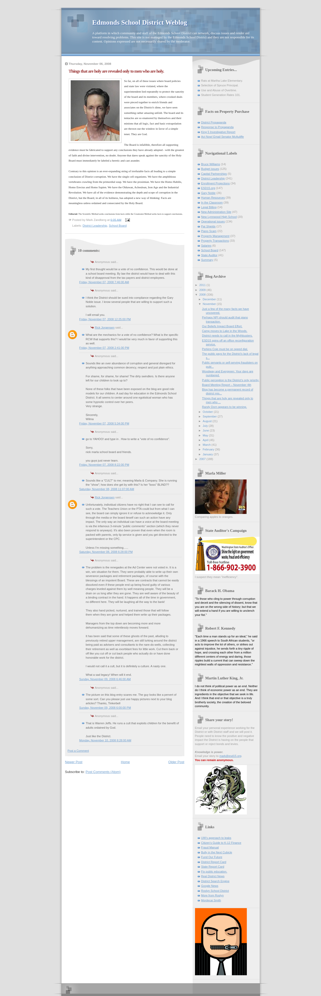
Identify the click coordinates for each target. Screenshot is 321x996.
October (208, 411)
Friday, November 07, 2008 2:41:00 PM (104, 347)
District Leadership (95, 225)
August (207, 421)
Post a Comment (78, 750)
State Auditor (209, 255)
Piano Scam (209, 231)
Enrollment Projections (215, 183)
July (206, 425)
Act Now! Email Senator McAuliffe (222, 136)
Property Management (215, 236)
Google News (209, 885)
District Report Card (213, 861)
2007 (203, 459)
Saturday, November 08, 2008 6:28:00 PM (106, 551)
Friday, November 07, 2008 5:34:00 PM (104, 423)
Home (125, 762)
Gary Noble (208, 192)
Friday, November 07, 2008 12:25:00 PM (105, 319)
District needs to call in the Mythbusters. (227, 335)
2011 (203, 285)
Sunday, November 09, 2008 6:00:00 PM (105, 707)
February (209, 449)
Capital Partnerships (214, 173)
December (210, 299)
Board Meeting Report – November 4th (226, 384)
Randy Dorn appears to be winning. (224, 406)
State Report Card (212, 866)
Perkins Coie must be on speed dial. (225, 349)
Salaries (206, 245)
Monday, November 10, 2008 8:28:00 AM (105, 740)
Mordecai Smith (211, 900)
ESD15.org (208, 188)
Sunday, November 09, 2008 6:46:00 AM (105, 679)
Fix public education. (214, 871)
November (210, 303)
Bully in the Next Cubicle (216, 852)
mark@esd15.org (230, 755)
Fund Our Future (211, 857)
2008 (203, 294)
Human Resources (213, 197)
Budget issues (210, 168)
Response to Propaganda (217, 127)
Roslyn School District (215, 890)
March (207, 444)
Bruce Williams (210, 164)
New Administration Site (216, 211)
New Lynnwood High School (219, 216)
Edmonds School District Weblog (139, 22)
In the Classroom (212, 202)
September (210, 416)
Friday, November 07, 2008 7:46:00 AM (104, 282)
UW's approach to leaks (216, 837)
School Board (118, 225)
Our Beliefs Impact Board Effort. (222, 326)
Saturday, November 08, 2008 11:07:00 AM (106, 489)
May (206, 435)
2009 (203, 289)
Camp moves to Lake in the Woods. (224, 330)
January (208, 454)
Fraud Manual (210, 847)
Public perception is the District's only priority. (230, 380)
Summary (207, 259)
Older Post (176, 762)
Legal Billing (209, 207)
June (206, 430)
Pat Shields (208, 226)
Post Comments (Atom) (103, 772)
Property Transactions (215, 240)
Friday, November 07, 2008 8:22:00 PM (104, 464)
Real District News (213, 876)
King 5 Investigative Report (218, 132)
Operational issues (213, 221)
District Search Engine (215, 881)
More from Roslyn (212, 895)
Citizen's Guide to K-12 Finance (221, 842)
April (206, 440)
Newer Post (73, 762)
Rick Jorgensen (105, 327)
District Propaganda (213, 122)
